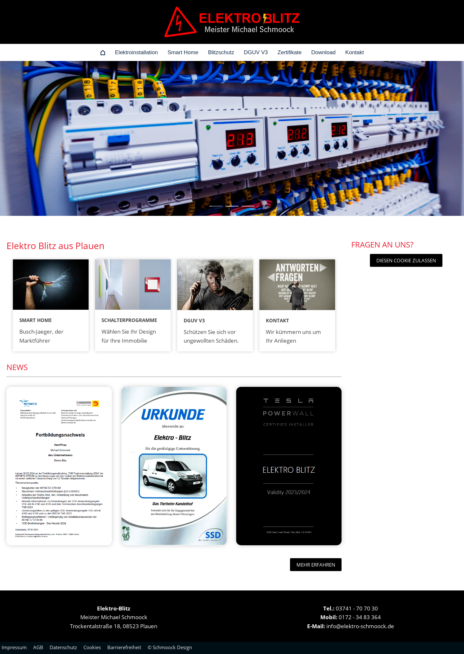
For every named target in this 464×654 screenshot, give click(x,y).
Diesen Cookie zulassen (406, 260)
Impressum (14, 647)
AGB (38, 647)
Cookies (92, 647)
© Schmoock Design (170, 647)
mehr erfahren (315, 564)
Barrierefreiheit (124, 647)
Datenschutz (63, 647)
